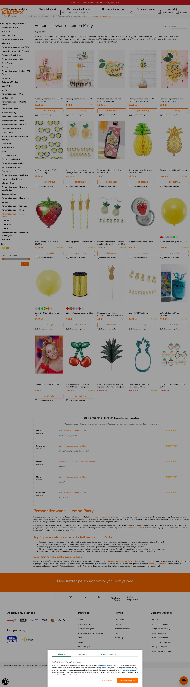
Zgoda (61, 654)
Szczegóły (82, 654)
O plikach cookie (108, 654)
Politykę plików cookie (128, 670)
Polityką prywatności (108, 665)
